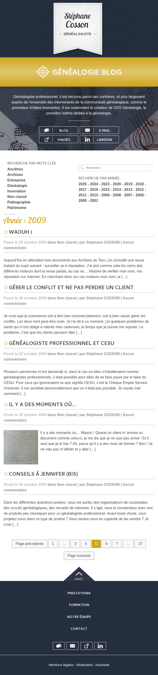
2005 (82, 201)
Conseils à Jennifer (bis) (43, 475)
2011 (82, 195)
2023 (105, 184)
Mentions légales (61, 665)
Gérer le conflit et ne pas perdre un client (71, 288)
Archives (15, 175)
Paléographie (18, 202)
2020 (117, 184)
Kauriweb (102, 665)
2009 (105, 195)
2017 (82, 190)
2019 (128, 184)
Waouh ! (20, 233)
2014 (117, 190)
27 (140, 544)
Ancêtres (15, 169)
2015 (105, 190)
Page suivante (79, 556)
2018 (140, 184)
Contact (79, 629)
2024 (94, 184)
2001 (94, 201)
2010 (94, 195)
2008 (117, 195)
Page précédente (30, 544)
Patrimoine (16, 208)
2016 (94, 190)
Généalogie (17, 186)
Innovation (16, 191)
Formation (79, 605)
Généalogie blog (87, 73)
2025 (82, 184)
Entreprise (16, 180)
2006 (140, 195)
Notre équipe (79, 617)
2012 (140, 190)
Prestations (79, 593)
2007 (128, 195)
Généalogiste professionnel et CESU (61, 344)
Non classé (17, 197)
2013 (128, 190)
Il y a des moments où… (42, 405)
